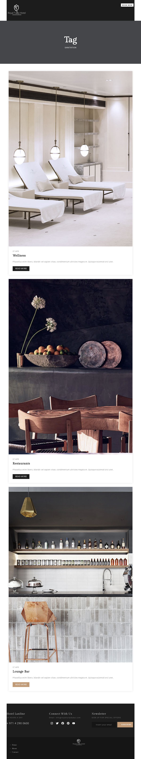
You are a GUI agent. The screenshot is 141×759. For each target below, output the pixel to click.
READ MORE (21, 269)
